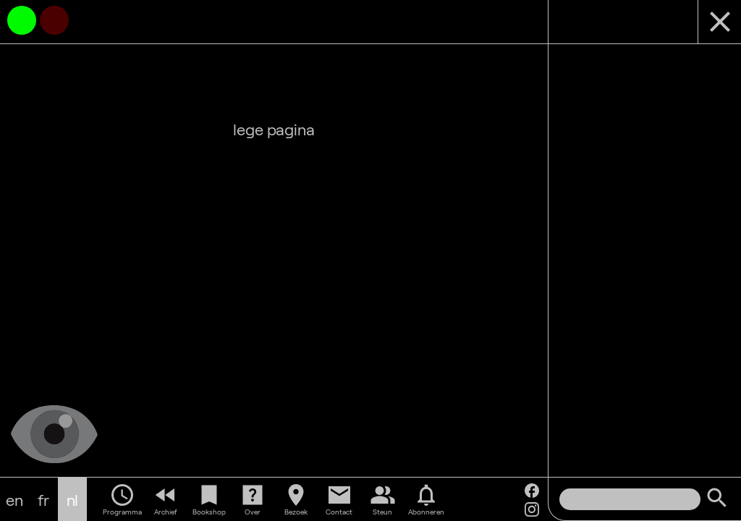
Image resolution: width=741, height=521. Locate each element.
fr (43, 499)
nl (73, 499)
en (14, 499)
